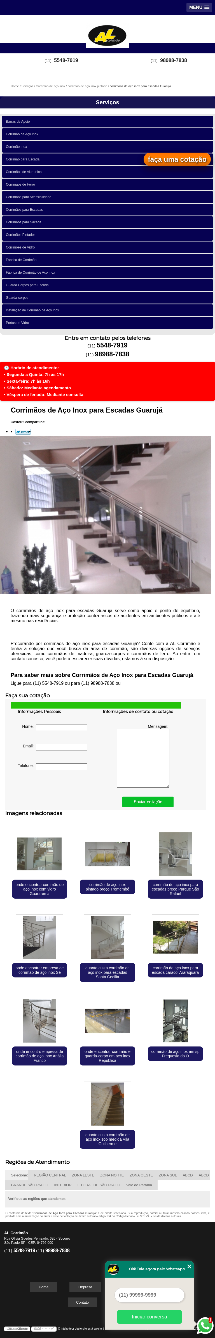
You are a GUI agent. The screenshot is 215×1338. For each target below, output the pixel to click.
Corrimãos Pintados (21, 235)
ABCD (188, 1175)
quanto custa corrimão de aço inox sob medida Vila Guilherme (107, 1139)
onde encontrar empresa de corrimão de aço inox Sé (39, 970)
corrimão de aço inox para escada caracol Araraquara (175, 970)
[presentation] (53, 790)
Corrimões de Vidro (21, 247)
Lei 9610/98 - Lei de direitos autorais (158, 1216)
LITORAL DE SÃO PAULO (99, 1185)
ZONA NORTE (112, 1175)
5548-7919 (66, 60)
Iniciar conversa (149, 1317)
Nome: (54, 727)
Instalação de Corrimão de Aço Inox (33, 310)
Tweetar (23, 432)
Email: (55, 747)
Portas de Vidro (18, 323)
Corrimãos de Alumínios (24, 172)
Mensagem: (143, 756)
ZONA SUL (168, 1175)
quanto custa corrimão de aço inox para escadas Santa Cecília (107, 972)
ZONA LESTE (83, 1175)
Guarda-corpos (18, 298)
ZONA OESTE (141, 1175)
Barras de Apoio (19, 122)
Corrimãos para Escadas (25, 210)
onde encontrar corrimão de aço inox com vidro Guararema (39, 889)
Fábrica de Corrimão (22, 260)
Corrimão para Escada (23, 159)
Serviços (107, 102)
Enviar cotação (148, 801)
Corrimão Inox (17, 147)
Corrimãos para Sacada (24, 222)
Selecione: (19, 1175)
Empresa (85, 1287)
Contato (82, 1302)
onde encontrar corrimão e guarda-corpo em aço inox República (107, 1056)
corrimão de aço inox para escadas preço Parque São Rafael (175, 889)
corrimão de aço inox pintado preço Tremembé (107, 886)
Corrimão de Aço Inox (23, 134)
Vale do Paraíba (139, 1185)
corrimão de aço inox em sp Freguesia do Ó (175, 1053)
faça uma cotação (177, 159)
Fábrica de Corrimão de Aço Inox (31, 272)
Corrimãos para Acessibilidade (29, 197)
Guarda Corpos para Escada (28, 285)
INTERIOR (63, 1185)
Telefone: (52, 766)
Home (43, 1287)
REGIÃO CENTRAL (50, 1175)
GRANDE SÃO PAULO (29, 1185)
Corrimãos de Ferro (21, 184)
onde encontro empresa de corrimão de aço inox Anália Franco (39, 1056)
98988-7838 (173, 60)
